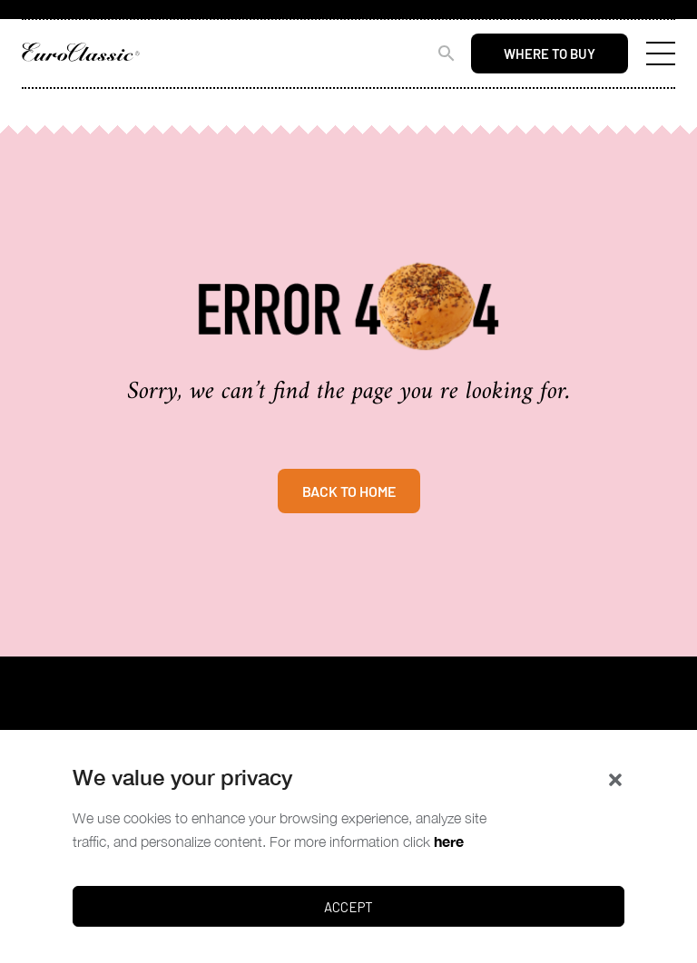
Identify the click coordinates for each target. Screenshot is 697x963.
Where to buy (549, 53)
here (449, 841)
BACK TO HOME (349, 491)
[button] (615, 778)
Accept (348, 907)
